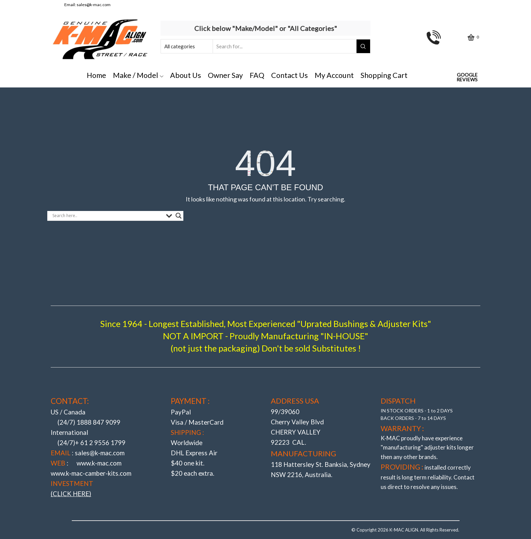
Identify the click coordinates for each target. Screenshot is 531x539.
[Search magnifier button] (178, 215)
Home (96, 75)
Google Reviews (467, 77)
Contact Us (289, 75)
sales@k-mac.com (94, 4)
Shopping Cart (384, 75)
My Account (334, 75)
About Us (185, 75)
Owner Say (225, 75)
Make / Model (138, 75)
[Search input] (107, 215)
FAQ (257, 75)
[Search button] (363, 46)
